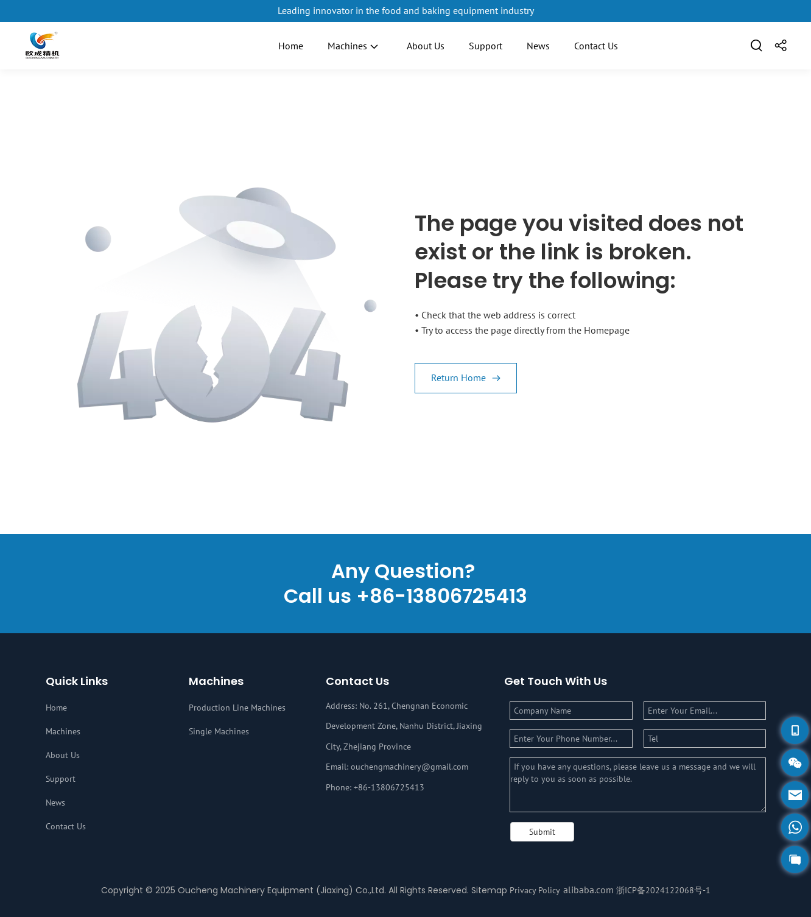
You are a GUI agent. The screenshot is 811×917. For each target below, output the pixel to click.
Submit (542, 831)
